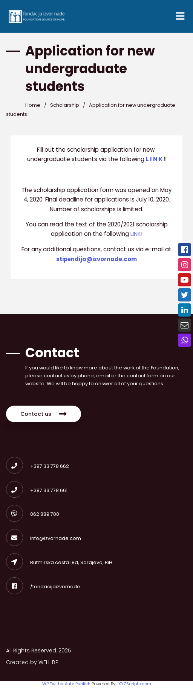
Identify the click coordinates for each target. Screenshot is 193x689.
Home (32, 106)
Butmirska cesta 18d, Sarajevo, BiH (59, 564)
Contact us (44, 415)
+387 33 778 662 (37, 467)
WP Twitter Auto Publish (66, 686)
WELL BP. (49, 665)
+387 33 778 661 (36, 492)
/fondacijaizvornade (43, 589)
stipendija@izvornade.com (96, 260)
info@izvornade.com (43, 540)
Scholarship (65, 106)
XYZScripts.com (134, 686)
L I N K (155, 160)
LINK (135, 235)
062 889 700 (32, 516)
